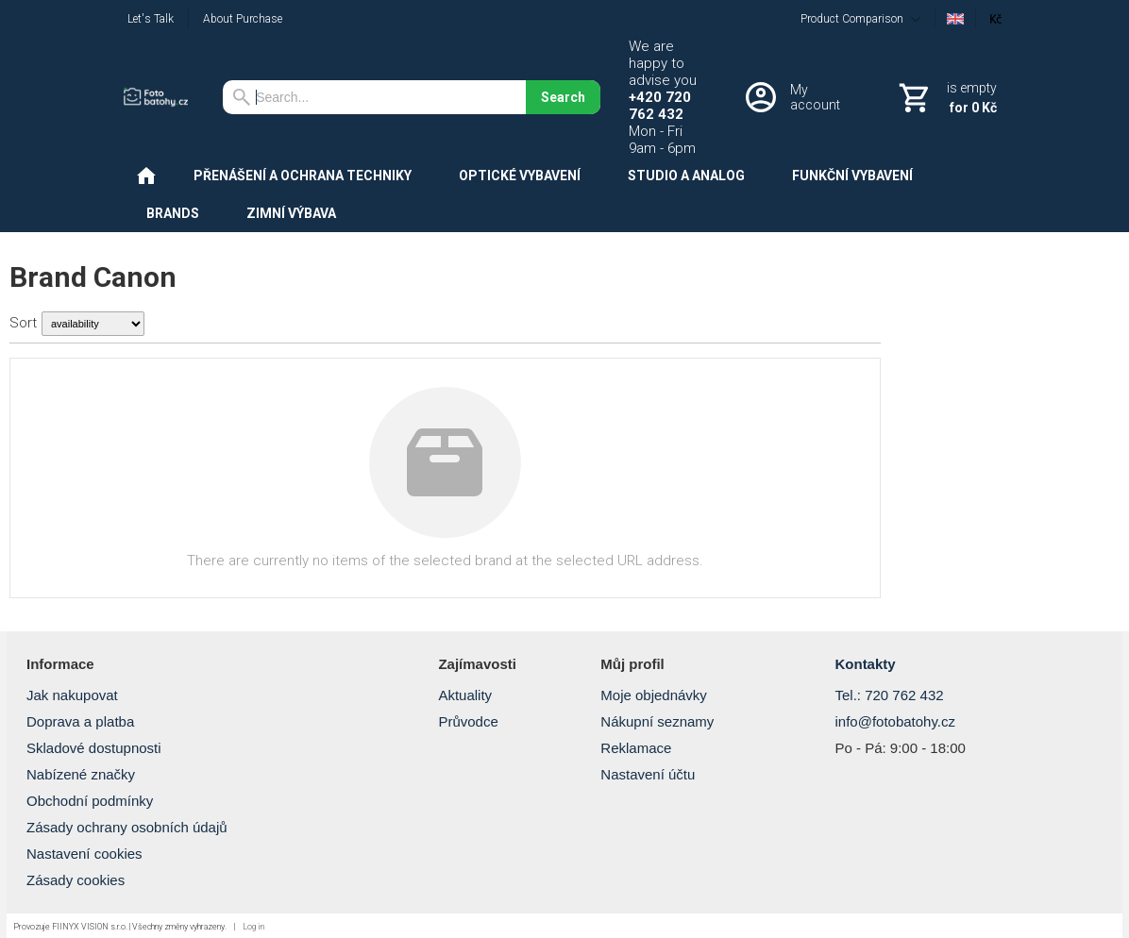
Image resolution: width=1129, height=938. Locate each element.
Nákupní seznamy (657, 721)
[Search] (374, 97)
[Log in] (796, 97)
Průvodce (467, 721)
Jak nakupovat (72, 695)
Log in (253, 926)
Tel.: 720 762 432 (888, 695)
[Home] (158, 97)
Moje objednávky (653, 695)
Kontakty (864, 664)
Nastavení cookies (84, 854)
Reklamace (635, 748)
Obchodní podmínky (89, 801)
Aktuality (465, 695)
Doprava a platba (80, 721)
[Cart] (945, 97)
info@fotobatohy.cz (894, 721)
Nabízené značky (80, 774)
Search (563, 97)
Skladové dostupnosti (93, 748)
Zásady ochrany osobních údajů (126, 827)
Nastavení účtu (647, 774)
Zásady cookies (75, 880)
